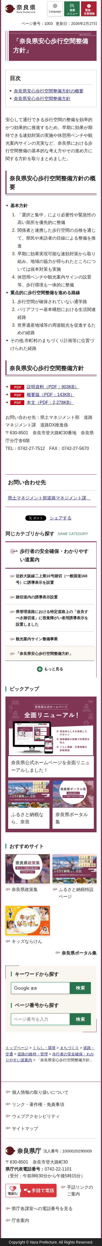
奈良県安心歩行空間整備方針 (42, 98)
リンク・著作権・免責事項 (38, 1104)
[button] (55, 8)
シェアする (61, 518)
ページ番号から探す (37, 1005)
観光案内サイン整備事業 (37, 639)
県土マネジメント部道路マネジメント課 (49, 498)
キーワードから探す (37, 974)
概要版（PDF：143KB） (51, 394)
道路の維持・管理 (32, 1054)
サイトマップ (25, 1128)
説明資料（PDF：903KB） (53, 387)
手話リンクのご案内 (80, 1191)
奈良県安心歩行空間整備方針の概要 (49, 91)
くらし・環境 (44, 1048)
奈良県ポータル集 (79, 953)
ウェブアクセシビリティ (36, 1116)
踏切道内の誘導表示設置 (37, 597)
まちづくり (69, 1048)
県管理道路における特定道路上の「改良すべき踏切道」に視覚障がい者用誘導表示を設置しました (52, 618)
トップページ (16, 1048)
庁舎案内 (20, 1220)
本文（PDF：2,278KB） (50, 402)
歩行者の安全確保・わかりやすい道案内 (54, 555)
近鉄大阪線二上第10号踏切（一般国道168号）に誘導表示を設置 (51, 579)
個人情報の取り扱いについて (40, 1092)
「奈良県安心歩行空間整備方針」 (44, 653)
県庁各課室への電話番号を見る (42, 1208)
